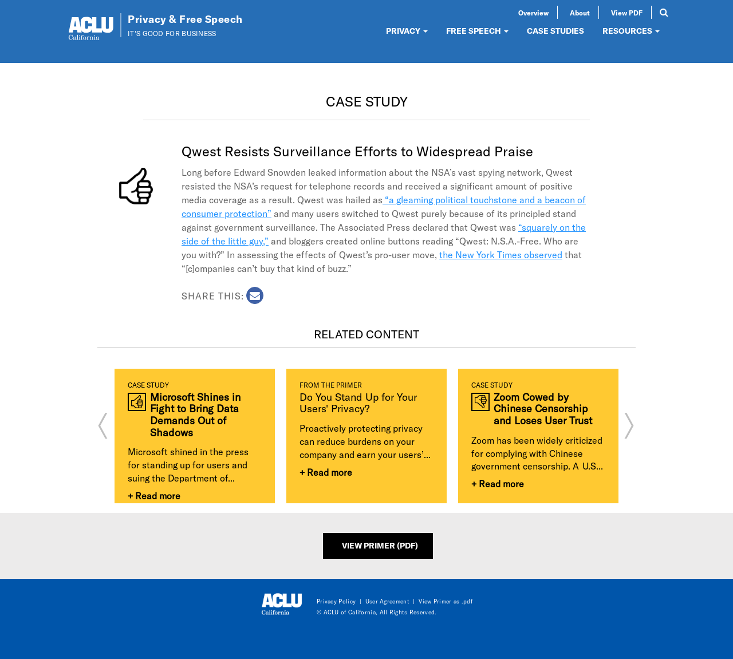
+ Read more (154, 495)
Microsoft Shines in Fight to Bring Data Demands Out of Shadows (195, 415)
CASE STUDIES (555, 30)
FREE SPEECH (477, 30)
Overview (533, 13)
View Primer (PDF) (380, 545)
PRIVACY (407, 30)
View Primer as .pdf (445, 601)
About (580, 13)
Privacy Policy (336, 601)
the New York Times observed (500, 254)
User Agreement (387, 601)
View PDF (627, 13)
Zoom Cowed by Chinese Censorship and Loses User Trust (543, 409)
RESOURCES (631, 30)
